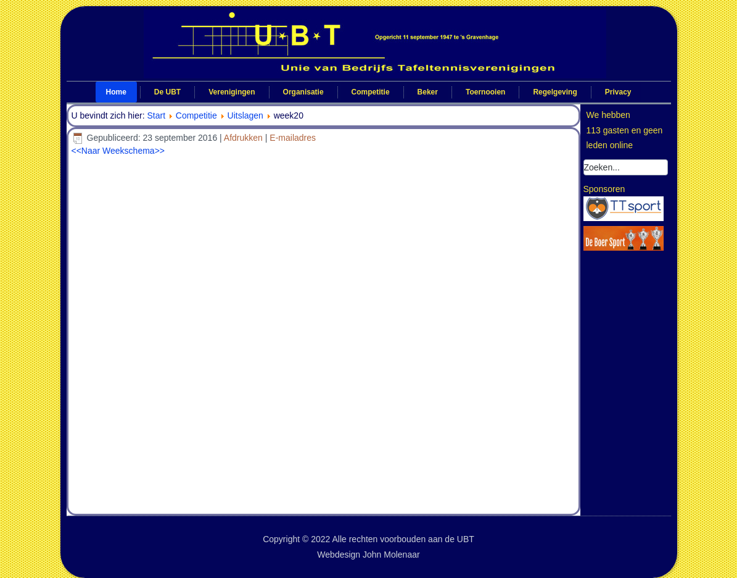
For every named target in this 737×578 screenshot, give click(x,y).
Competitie (371, 92)
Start (156, 115)
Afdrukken (244, 138)
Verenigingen (231, 92)
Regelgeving (555, 92)
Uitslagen (245, 115)
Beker (428, 92)
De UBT (167, 92)
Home (116, 92)
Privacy (618, 92)
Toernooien (485, 92)
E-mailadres (293, 138)
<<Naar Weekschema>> (118, 151)
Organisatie (303, 92)
